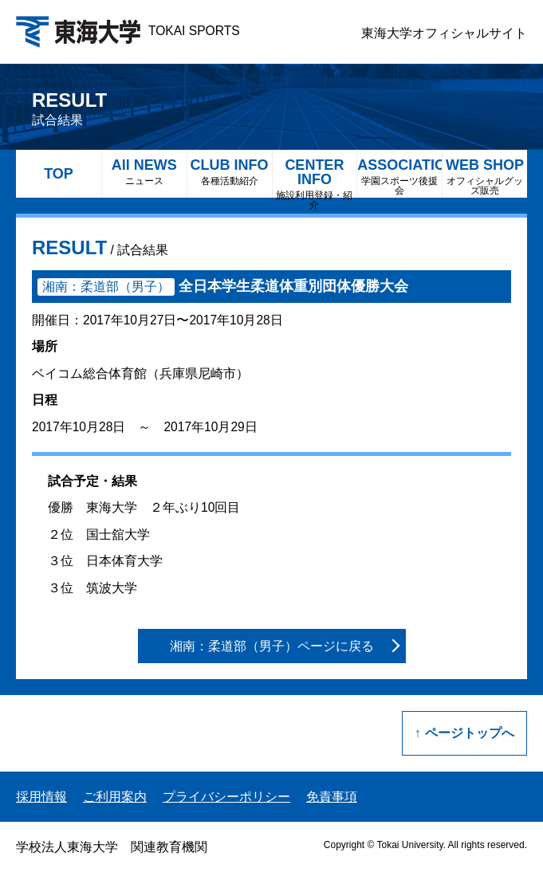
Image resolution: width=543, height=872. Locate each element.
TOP (58, 174)
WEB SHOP (485, 176)
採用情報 (41, 796)
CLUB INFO (229, 172)
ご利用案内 (115, 796)
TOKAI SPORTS (128, 30)
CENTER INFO (315, 177)
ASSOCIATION (399, 176)
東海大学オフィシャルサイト (444, 33)
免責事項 (331, 796)
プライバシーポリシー (226, 796)
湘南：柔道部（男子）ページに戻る (272, 646)
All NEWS (144, 172)
